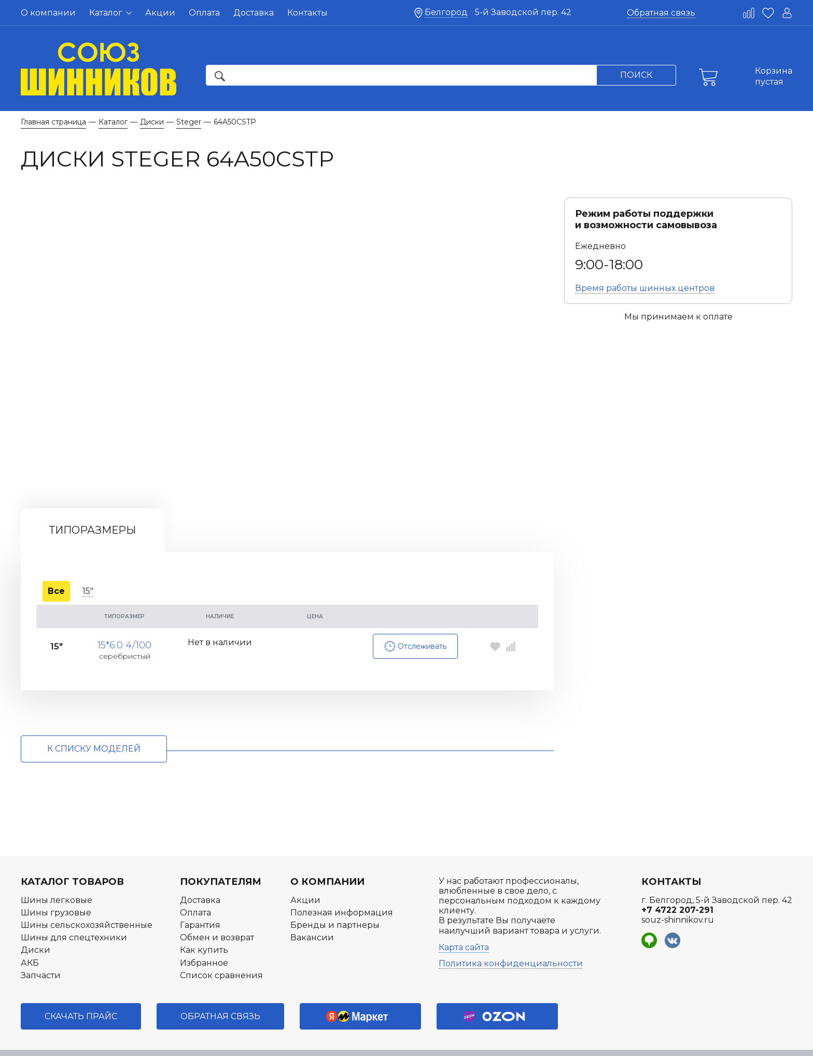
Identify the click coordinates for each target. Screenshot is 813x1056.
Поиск (636, 75)
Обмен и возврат (217, 913)
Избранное (204, 937)
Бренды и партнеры (335, 900)
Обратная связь (661, 13)
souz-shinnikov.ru (677, 894)
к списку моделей (94, 724)
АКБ (30, 937)
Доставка (253, 13)
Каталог (110, 13)
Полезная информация (341, 887)
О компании (48, 13)
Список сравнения (221, 950)
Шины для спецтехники (74, 913)
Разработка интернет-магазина (703, 1042)
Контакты (307, 13)
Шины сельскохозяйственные (86, 900)
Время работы (644, 288)
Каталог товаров (72, 856)
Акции (160, 13)
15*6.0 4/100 (124, 616)
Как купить (204, 925)
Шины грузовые (56, 887)
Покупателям (220, 856)
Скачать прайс (81, 991)
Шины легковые (56, 875)
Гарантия (200, 900)
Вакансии (312, 913)
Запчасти (41, 950)
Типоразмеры (92, 505)
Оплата (204, 13)
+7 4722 (677, 885)
